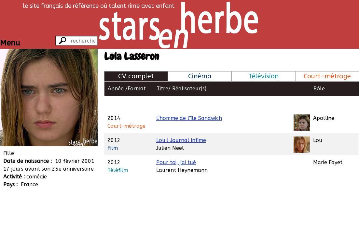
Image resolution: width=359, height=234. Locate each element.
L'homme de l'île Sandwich (189, 103)
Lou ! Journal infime (181, 125)
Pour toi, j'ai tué (176, 147)
